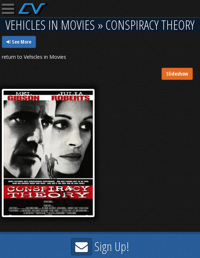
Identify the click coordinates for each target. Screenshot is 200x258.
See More (18, 41)
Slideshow (177, 73)
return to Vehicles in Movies (34, 56)
